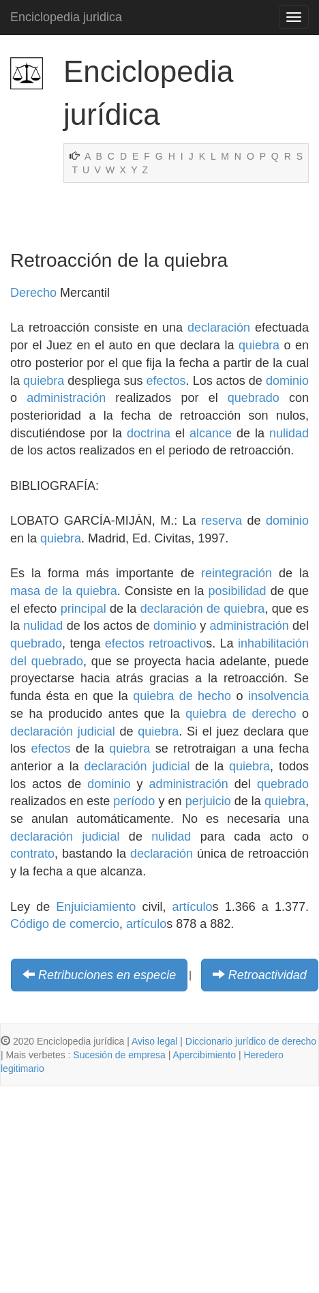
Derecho (33, 293)
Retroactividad (267, 975)
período (134, 801)
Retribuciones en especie (107, 975)
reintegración (236, 573)
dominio (287, 381)
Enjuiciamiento (96, 907)
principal (83, 608)
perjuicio (208, 801)
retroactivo (177, 643)
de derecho (264, 714)
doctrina (148, 433)
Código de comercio (64, 924)
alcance (210, 433)
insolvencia (278, 696)
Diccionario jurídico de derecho (250, 1041)
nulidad (289, 433)
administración (66, 398)
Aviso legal (154, 1041)
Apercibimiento (204, 1054)
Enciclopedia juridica (66, 17)
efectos (166, 381)
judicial (96, 731)
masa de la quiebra (63, 591)
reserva (221, 520)
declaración (218, 327)
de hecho (205, 696)
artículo (192, 907)
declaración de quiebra (202, 608)
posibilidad (238, 591)
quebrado (253, 398)
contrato (32, 853)
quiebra (259, 345)
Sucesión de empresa (119, 1054)
